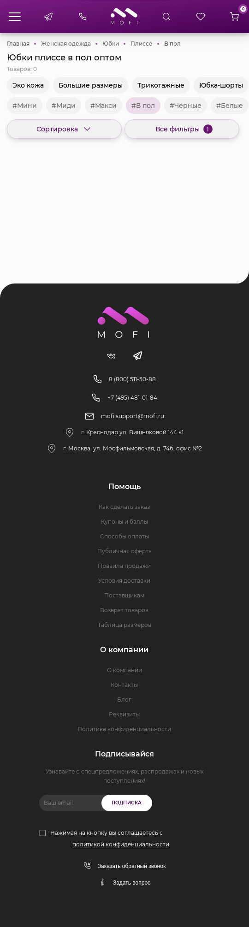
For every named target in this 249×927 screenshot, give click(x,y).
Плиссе (141, 43)
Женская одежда (66, 43)
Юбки (110, 43)
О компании (124, 670)
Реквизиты (124, 714)
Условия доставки (124, 580)
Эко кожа (28, 85)
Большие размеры (91, 85)
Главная (18, 43)
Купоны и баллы (124, 521)
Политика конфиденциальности (124, 729)
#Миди (64, 105)
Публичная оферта (124, 551)
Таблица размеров (124, 624)
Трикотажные (160, 85)
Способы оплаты (124, 536)
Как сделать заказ (124, 506)
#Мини (24, 105)
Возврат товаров (124, 610)
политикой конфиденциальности (120, 844)
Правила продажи (124, 565)
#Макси (103, 105)
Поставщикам (124, 595)
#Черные (186, 105)
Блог (124, 699)
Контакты (124, 684)
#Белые (229, 105)
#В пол (143, 105)
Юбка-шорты (221, 85)
